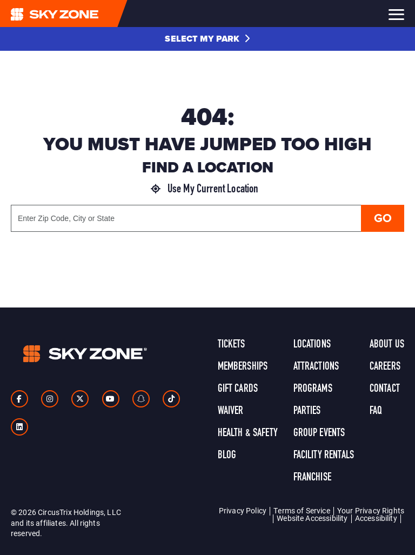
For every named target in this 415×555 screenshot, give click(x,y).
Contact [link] (385, 389)
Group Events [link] (319, 433)
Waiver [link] (231, 411)
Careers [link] (385, 367)
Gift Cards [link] (238, 389)
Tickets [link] (231, 344)
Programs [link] (312, 389)
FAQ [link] (376, 411)
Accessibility (376, 518)
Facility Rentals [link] (323, 455)
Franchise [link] (312, 477)
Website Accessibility (312, 518)
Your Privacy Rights (370, 510)
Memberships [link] (243, 367)
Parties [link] (307, 411)
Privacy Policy (242, 510)
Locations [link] (312, 344)
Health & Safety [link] (248, 433)
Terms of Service (301, 510)
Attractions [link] (316, 367)
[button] (207, 39)
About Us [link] (387, 344)
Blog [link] (227, 455)
